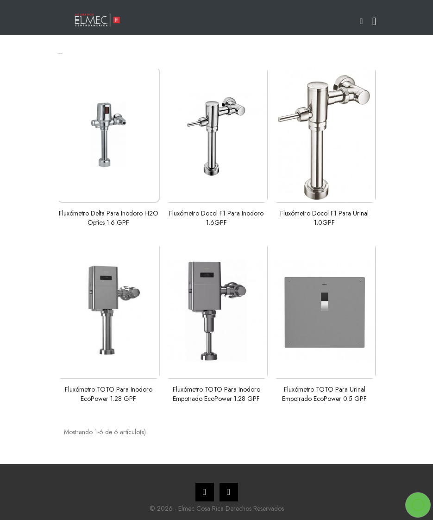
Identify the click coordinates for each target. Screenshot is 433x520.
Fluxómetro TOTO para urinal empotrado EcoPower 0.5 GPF (324, 394)
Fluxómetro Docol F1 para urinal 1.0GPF (324, 218)
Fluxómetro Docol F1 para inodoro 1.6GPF (216, 218)
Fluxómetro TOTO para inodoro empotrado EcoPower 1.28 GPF (216, 394)
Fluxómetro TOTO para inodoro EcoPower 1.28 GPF (108, 394)
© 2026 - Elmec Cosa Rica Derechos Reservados (217, 508)
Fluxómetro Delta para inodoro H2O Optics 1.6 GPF (108, 218)
